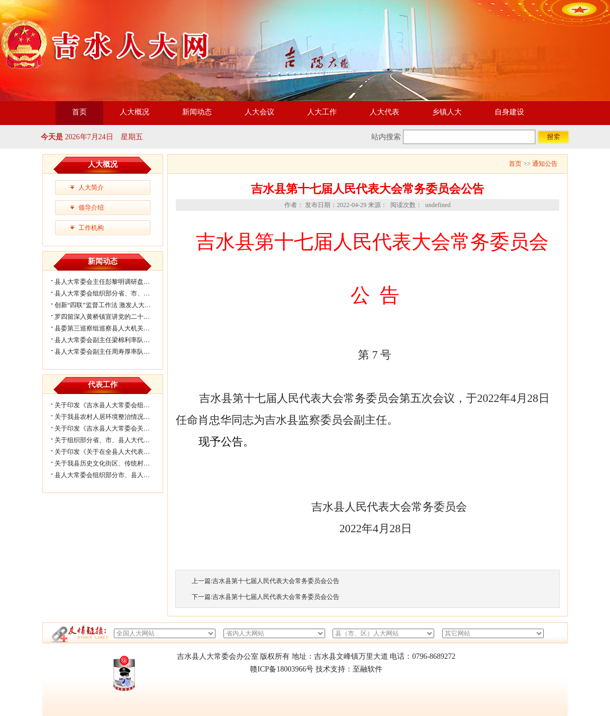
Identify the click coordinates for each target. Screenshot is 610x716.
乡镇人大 (447, 112)
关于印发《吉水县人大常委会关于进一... (111, 428)
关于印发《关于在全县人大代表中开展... (111, 451)
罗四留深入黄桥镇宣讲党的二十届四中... (111, 316)
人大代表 (384, 112)
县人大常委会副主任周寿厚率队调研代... (111, 351)
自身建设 (509, 112)
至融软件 (367, 669)
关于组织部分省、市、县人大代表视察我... (114, 440)
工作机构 (91, 227)
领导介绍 (91, 207)
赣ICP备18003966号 (281, 669)
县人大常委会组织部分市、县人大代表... (111, 475)
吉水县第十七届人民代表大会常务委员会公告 (275, 581)
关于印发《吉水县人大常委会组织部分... (111, 405)
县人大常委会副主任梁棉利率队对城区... (111, 340)
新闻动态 (197, 112)
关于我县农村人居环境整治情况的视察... (111, 416)
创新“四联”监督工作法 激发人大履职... (108, 305)
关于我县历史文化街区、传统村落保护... (111, 463)
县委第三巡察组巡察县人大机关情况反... (111, 328)
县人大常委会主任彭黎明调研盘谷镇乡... (111, 281)
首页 (79, 112)
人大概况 (134, 112)
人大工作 (322, 112)
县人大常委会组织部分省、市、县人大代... (114, 293)
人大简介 (91, 187)
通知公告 (545, 163)
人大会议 (259, 112)
